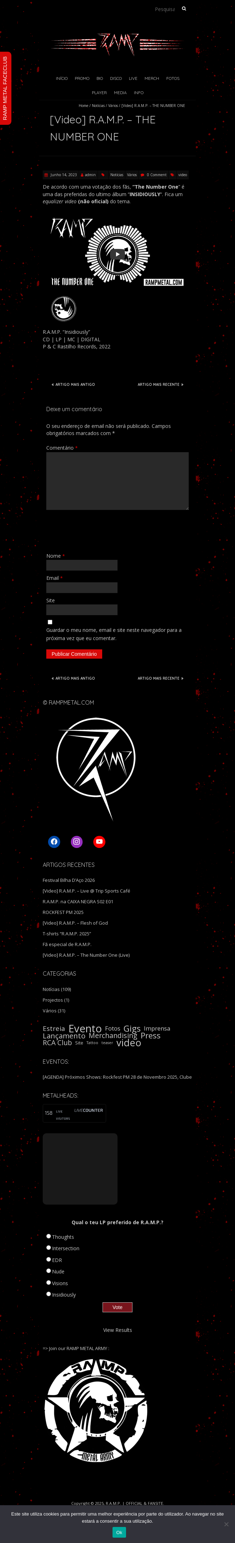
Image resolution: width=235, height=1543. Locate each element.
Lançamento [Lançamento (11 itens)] (64, 1035)
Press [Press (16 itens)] (151, 1035)
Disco (116, 78)
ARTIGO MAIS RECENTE (160, 384)
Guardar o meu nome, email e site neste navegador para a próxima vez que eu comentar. (114, 634)
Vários (113, 105)
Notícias (98, 105)
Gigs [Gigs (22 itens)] (132, 1028)
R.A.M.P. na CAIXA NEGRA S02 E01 (78, 901)
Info (138, 92)
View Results (117, 1330)
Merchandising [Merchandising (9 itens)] (113, 1035)
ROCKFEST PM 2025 (63, 912)
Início (62, 78)
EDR (57, 1260)
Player (99, 92)
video (182, 174)
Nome (55, 555)
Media (120, 92)
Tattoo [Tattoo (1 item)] (92, 1042)
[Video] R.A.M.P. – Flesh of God (75, 923)
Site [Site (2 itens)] (79, 1042)
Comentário (62, 447)
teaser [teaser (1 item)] (107, 1042)
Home (83, 105)
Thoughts (63, 1236)
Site (50, 600)
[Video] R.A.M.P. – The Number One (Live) (86, 955)
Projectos (53, 1000)
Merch (152, 78)
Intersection (65, 1248)
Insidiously (64, 1294)
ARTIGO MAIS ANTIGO (73, 384)
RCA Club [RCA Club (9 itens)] (57, 1042)
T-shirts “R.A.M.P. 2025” (67, 933)
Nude (58, 1271)
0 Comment (157, 174)
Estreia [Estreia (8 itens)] (54, 1028)
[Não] (226, 1524)
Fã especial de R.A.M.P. (67, 944)
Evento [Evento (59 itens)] (85, 1028)
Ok (119, 1532)
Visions (60, 1283)
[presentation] (100, 531)
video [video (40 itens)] (128, 1042)
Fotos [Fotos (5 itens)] (112, 1028)
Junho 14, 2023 (63, 174)
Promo (82, 78)
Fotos (172, 78)
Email (54, 577)
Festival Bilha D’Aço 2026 (69, 880)
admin (90, 174)
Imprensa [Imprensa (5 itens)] (157, 1028)
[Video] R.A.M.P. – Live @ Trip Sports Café (86, 891)
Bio (99, 78)
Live (133, 78)
